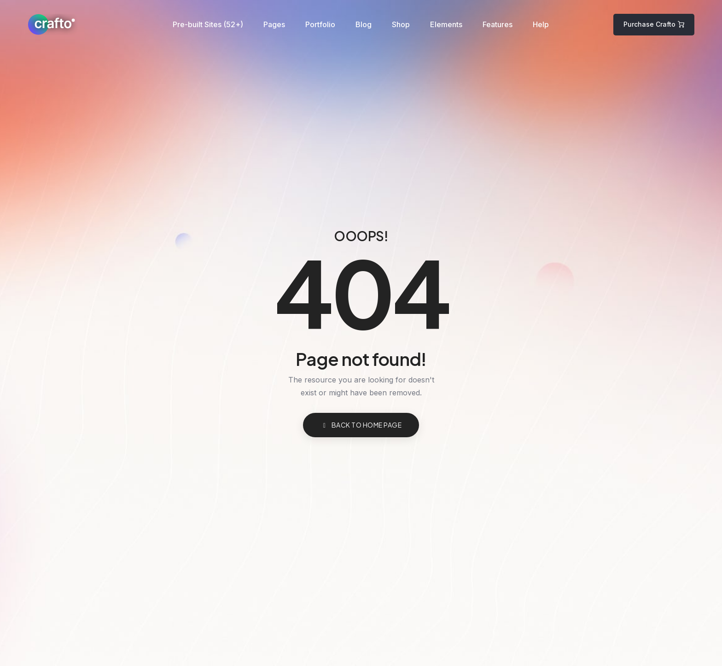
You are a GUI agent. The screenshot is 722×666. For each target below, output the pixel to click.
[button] (653, 24)
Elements (446, 24)
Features (497, 24)
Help (541, 24)
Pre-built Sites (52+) (208, 24)
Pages (274, 24)
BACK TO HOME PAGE (361, 425)
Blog (363, 24)
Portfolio (320, 24)
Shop (401, 24)
